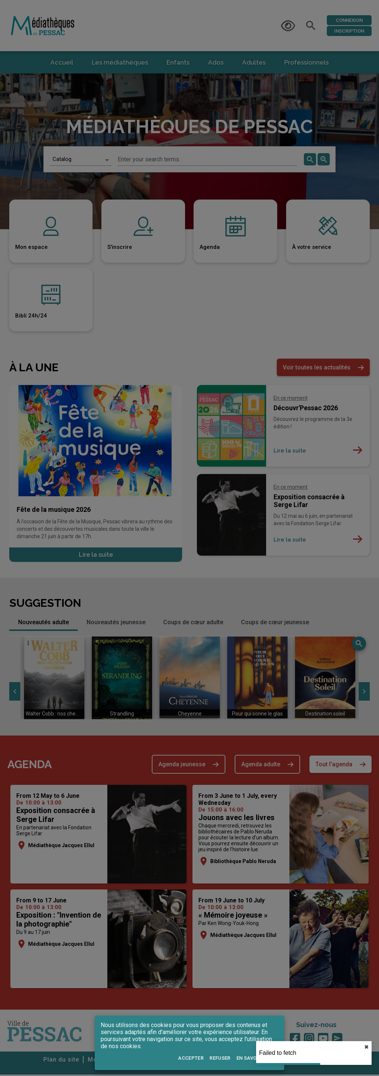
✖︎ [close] (366, 1047)
